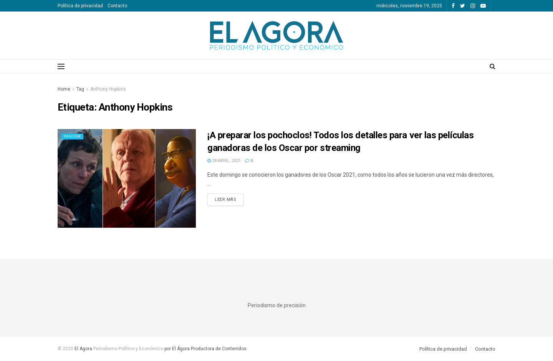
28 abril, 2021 (224, 160)
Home (64, 89)
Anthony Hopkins (108, 89)
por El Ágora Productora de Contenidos (205, 348)
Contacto (117, 5)
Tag (80, 89)
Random (74, 136)
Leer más (225, 199)
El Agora (84, 348)
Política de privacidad (80, 5)
